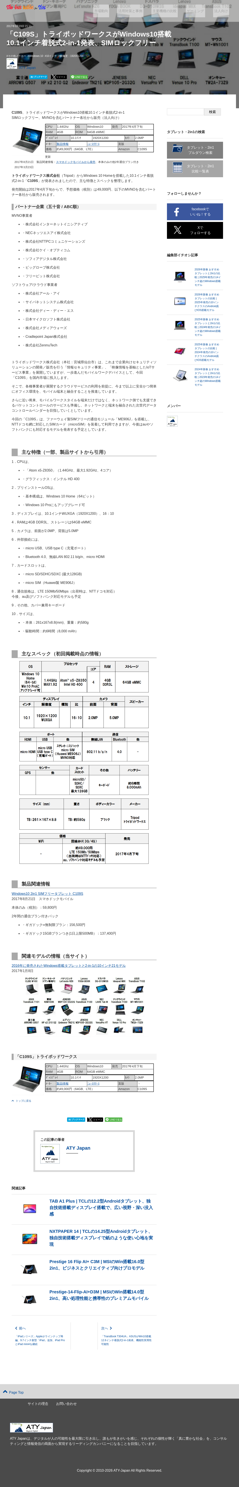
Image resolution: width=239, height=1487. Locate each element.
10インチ (51, 55)
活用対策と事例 (138, 11)
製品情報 (63, 144)
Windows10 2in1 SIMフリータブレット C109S (47, 894)
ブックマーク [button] (39, 77)
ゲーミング (199, 11)
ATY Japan (27, 68)
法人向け (222, 11)
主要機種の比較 (170, 11)
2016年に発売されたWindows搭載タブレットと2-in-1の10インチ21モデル (69, 965)
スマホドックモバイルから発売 (75, 162)
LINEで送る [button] (81, 77)
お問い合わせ (66, 1404)
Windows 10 (36, 55)
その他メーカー (17, 55)
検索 (212, 112)
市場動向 (111, 11)
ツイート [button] (61, 77)
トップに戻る (21, 1100)
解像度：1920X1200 (71, 55)
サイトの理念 (38, 1404)
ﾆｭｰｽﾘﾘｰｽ (93, 144)
